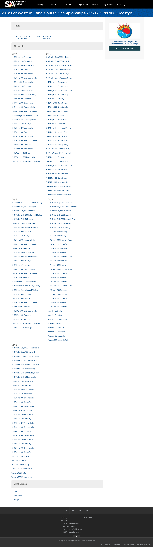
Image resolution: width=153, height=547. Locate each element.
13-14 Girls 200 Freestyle (57, 277)
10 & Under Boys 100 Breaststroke (25, 348)
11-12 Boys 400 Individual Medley (58, 90)
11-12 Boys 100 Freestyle (21, 57)
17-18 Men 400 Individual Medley (58, 186)
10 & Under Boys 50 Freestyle (23, 211)
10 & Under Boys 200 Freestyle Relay (62, 206)
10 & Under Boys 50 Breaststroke (58, 65)
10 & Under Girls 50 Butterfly (59, 227)
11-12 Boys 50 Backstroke (21, 394)
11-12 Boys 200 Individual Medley (24, 227)
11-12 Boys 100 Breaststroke (23, 381)
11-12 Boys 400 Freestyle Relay (60, 240)
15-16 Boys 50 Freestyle (20, 298)
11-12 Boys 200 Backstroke (22, 61)
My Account (108, 4)
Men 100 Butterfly (18, 460)
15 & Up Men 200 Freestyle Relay (24, 281)
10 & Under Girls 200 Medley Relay (25, 373)
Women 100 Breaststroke (21, 469)
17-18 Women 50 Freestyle (22, 327)
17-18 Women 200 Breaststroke (58, 194)
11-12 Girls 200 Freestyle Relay (23, 240)
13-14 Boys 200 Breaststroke (56, 124)
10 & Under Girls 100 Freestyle (57, 74)
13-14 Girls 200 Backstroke (22, 103)
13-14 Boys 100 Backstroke (56, 119)
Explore (64, 520)
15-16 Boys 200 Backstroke (22, 128)
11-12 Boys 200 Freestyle (57, 236)
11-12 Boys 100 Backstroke (56, 82)
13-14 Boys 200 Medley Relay (22, 423)
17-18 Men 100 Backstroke (56, 178)
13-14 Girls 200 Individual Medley (24, 273)
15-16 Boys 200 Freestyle (57, 294)
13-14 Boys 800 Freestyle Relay (60, 269)
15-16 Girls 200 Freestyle (57, 302)
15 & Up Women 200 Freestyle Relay (25, 286)
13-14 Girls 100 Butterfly (21, 431)
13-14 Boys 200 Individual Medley (24, 256)
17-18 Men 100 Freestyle (21, 144)
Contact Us (105, 545)
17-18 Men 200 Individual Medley (24, 311)
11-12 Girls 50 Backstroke (21, 410)
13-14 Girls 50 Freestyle (20, 277)
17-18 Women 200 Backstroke (23, 157)
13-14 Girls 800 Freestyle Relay (60, 286)
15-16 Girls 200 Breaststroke (56, 174)
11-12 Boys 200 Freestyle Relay (23, 223)
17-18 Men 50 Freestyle (20, 319)
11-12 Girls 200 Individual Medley (24, 244)
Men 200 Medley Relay (20, 464)
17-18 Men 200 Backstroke (22, 149)
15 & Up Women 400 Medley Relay (58, 153)
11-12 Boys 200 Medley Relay (22, 389)
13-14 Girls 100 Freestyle (21, 99)
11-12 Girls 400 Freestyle (57, 252)
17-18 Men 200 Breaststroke (56, 182)
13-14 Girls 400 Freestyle (57, 281)
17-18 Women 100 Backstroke (57, 190)
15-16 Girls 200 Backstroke (22, 136)
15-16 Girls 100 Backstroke (56, 169)
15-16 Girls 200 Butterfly (57, 298)
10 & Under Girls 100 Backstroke (58, 69)
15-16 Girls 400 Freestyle (57, 306)
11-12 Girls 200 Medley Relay (22, 406)
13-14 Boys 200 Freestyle (57, 265)
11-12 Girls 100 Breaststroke (22, 398)
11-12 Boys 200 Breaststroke (56, 86)
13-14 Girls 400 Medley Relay (56, 144)
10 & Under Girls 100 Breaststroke (25, 364)
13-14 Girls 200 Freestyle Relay (23, 269)
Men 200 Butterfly (55, 311)
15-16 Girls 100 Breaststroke (22, 448)
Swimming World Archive (73, 529)
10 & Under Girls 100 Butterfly (23, 369)
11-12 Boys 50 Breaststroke (22, 65)
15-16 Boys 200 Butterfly (57, 290)
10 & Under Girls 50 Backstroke (23, 377)
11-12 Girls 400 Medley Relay (56, 111)
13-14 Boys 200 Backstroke (22, 90)
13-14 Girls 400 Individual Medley (24, 111)
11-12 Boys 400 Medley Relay (56, 94)
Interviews (18, 495)
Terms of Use (116, 545)
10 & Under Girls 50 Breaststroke (58, 78)
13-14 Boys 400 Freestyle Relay (23, 94)
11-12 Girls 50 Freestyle (20, 248)
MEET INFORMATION (124, 48)
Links (91, 517)
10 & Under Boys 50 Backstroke (24, 360)
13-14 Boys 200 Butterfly (57, 261)
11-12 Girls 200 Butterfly (57, 244)
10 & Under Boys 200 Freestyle (60, 202)
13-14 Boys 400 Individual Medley (58, 128)
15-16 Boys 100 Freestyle (21, 124)
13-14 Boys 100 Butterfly (21, 419)
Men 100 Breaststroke (20, 456)
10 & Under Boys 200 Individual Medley (26, 202)
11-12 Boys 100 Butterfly (21, 385)
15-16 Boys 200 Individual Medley (24, 290)
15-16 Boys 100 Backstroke (56, 157)
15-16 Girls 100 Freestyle (21, 132)
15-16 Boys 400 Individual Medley (58, 165)
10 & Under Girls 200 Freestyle (60, 215)
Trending (39, 4)
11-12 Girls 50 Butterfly (54, 115)
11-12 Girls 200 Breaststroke (56, 107)
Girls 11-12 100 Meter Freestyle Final (22, 37)
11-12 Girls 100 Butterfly (21, 402)
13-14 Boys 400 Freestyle (21, 261)
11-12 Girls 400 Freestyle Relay (60, 256)
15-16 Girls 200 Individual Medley (24, 302)
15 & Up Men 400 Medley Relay (57, 149)
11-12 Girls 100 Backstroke (56, 103)
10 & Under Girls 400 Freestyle (60, 223)
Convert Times (69, 526)
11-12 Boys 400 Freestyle (21, 231)
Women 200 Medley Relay (21, 477)
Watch (53, 4)
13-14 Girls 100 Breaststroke (22, 427)
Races (16, 491)
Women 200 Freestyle (56, 331)
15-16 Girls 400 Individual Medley (24, 140)
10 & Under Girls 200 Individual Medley (26, 215)
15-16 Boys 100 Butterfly (21, 444)
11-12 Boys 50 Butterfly (54, 99)
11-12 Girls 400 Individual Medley (24, 78)
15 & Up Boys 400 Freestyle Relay (24, 115)
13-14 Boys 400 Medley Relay (56, 132)
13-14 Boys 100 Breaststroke (23, 414)
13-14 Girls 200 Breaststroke (56, 140)
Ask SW (69, 4)
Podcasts (95, 4)
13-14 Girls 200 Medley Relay (22, 435)
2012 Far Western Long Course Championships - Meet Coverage (124, 42)
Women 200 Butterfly (56, 327)
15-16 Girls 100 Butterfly (21, 452)
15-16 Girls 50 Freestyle (20, 306)
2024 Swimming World (72, 523)
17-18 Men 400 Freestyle (21, 315)
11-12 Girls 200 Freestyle (57, 248)
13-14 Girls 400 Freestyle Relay (23, 107)
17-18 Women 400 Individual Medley (25, 161)
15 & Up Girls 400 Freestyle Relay (24, 119)
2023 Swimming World (72, 532)
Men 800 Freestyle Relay (57, 319)
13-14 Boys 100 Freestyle (21, 86)
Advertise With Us (143, 545)
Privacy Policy (129, 545)
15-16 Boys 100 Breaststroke (23, 439)
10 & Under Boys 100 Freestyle (57, 61)
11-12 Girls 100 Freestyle (21, 69)
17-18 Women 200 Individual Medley (25, 323)
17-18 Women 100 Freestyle (22, 153)
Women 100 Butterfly (19, 473)
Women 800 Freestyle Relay (58, 340)
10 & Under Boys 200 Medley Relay (25, 356)
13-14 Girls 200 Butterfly (57, 273)
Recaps (16, 499)
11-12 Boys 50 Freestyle (20, 236)
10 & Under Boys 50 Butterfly (59, 211)
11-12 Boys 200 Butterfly (57, 231)
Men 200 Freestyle (55, 315)
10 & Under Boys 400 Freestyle (23, 206)
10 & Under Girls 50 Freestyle (22, 219)
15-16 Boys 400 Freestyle (21, 294)
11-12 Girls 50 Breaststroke (22, 82)
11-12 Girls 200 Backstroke (22, 74)
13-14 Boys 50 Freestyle (20, 265)
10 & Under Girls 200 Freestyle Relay (62, 219)
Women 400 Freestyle (56, 336)
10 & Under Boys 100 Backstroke (58, 57)
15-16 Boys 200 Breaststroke (56, 161)
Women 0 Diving (54, 323)
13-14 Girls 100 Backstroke (56, 136)
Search (86, 517)
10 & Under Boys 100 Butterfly (23, 352)
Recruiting (121, 4)
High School (83, 4)
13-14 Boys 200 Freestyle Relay (23, 252)
